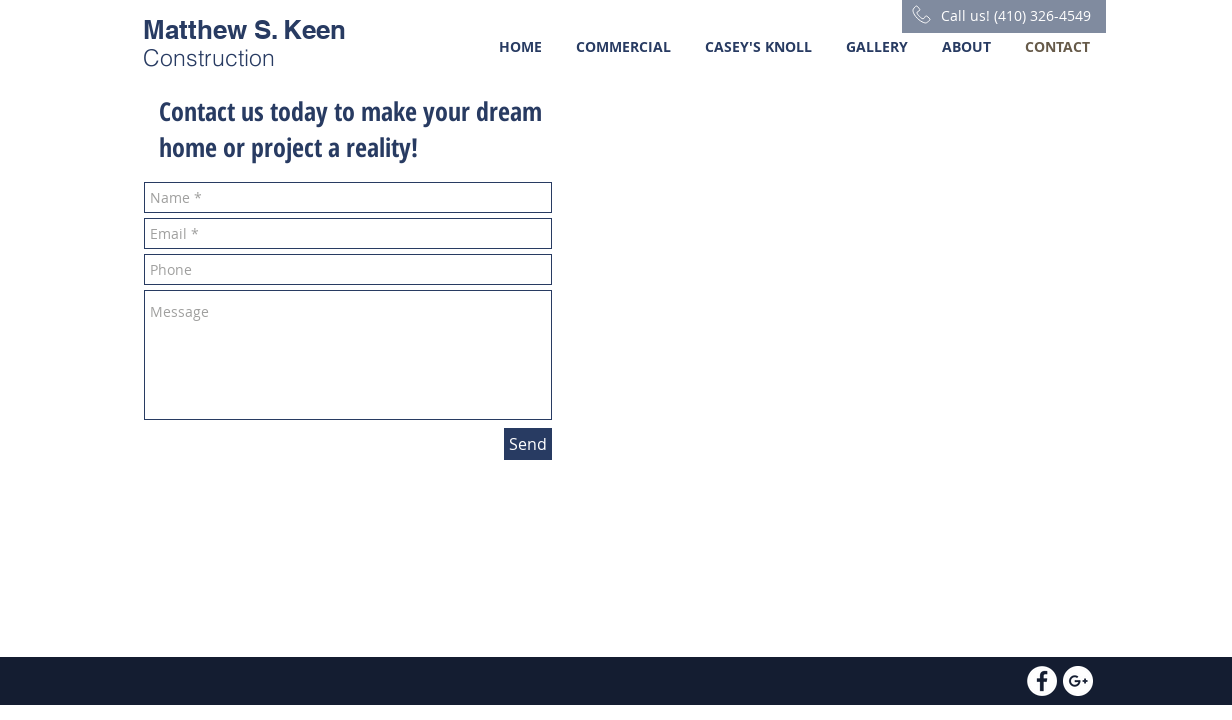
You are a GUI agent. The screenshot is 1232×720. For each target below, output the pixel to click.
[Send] (528, 444)
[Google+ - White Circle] (1078, 681)
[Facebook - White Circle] (1042, 681)
